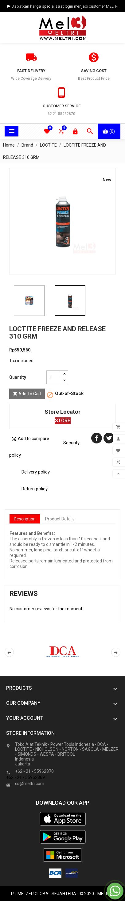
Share (96, 438)
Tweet (109, 438)
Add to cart (27, 394)
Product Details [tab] (60, 518)
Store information (30, 733)
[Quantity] (53, 377)
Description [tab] (25, 518)
